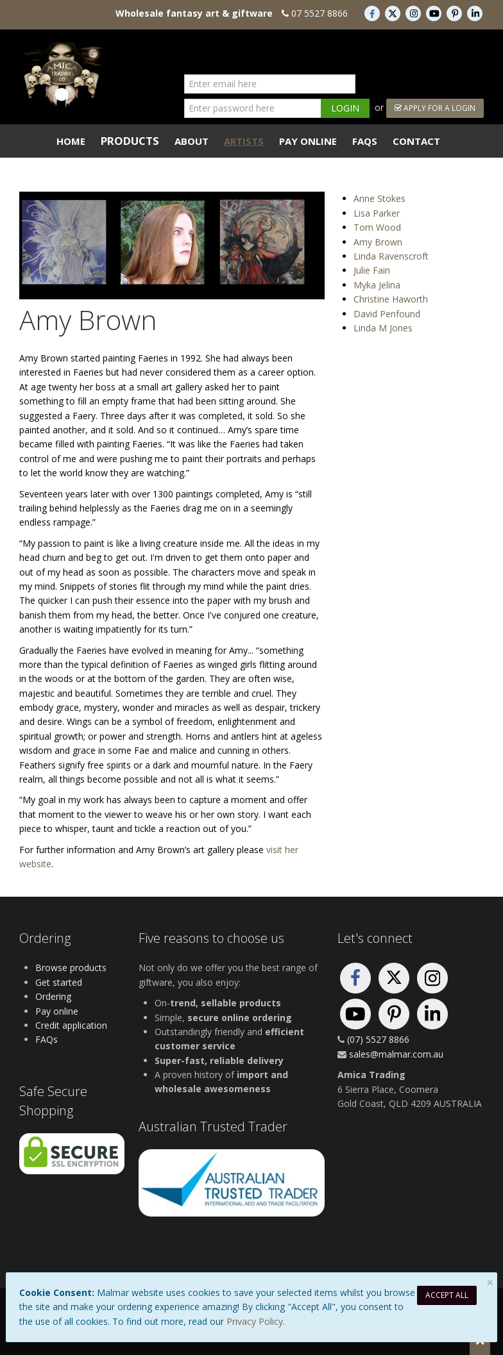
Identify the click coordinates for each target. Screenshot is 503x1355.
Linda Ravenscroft (391, 256)
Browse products (71, 967)
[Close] (489, 1282)
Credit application (71, 1025)
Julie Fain (372, 270)
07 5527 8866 (319, 13)
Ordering (53, 996)
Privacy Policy (254, 1321)
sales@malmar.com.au (396, 1054)
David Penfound (387, 314)
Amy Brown (378, 242)
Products (130, 140)
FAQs (364, 141)
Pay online (56, 1011)
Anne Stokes (379, 198)
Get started (58, 982)
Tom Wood (377, 227)
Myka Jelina (377, 285)
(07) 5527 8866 (378, 1039)
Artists (244, 141)
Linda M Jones (383, 328)
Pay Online (308, 141)
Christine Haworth (391, 299)
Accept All (446, 1295)
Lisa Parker (377, 213)
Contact (416, 141)
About (192, 141)
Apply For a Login (435, 108)
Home (70, 141)
